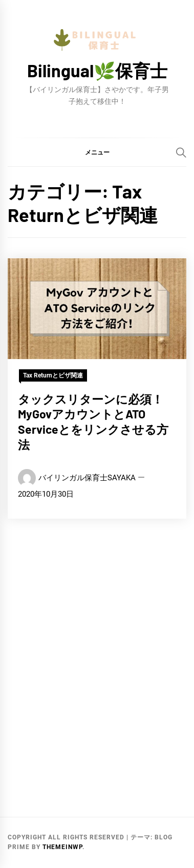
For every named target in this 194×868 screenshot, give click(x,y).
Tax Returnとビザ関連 (53, 375)
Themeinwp (62, 847)
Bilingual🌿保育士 (97, 70)
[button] (97, 152)
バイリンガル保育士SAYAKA (87, 477)
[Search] (181, 152)
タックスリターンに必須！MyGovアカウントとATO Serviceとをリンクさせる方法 (93, 422)
